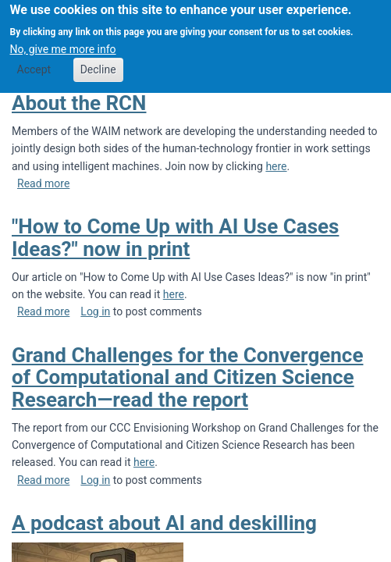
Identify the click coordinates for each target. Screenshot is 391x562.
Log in (95, 311)
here (275, 166)
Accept (34, 63)
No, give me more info (63, 42)
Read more (43, 183)
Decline (98, 63)
